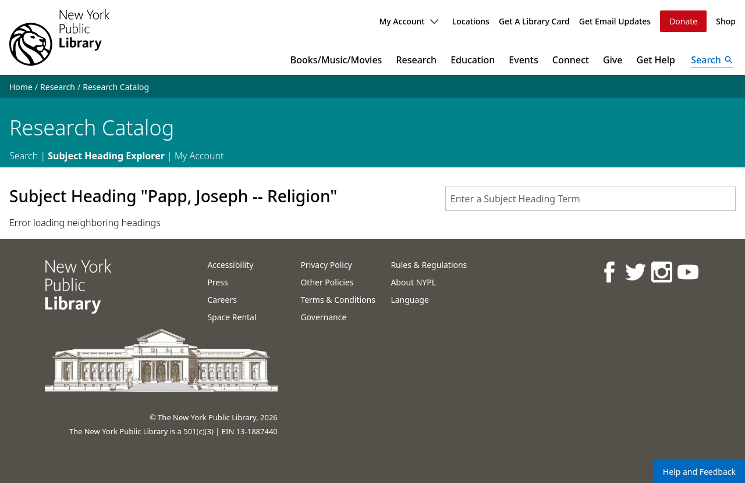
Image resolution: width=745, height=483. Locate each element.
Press (217, 282)
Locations (470, 21)
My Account (408, 21)
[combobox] (590, 199)
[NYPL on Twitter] (634, 272)
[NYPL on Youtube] (687, 272)
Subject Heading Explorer (106, 155)
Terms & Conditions (337, 299)
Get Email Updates (615, 21)
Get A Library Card (534, 21)
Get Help (656, 59)
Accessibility (230, 264)
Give (613, 59)
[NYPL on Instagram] (661, 272)
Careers (221, 299)
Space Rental (231, 317)
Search (23, 155)
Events (523, 59)
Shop (726, 21)
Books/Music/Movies (336, 59)
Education (472, 59)
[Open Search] (712, 60)
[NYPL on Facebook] (608, 272)
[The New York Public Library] (59, 37)
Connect (570, 59)
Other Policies (326, 282)
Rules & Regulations (429, 264)
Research (416, 59)
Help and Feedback (699, 471)
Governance (323, 317)
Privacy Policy (326, 264)
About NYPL (413, 282)
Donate (683, 21)
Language (409, 299)
